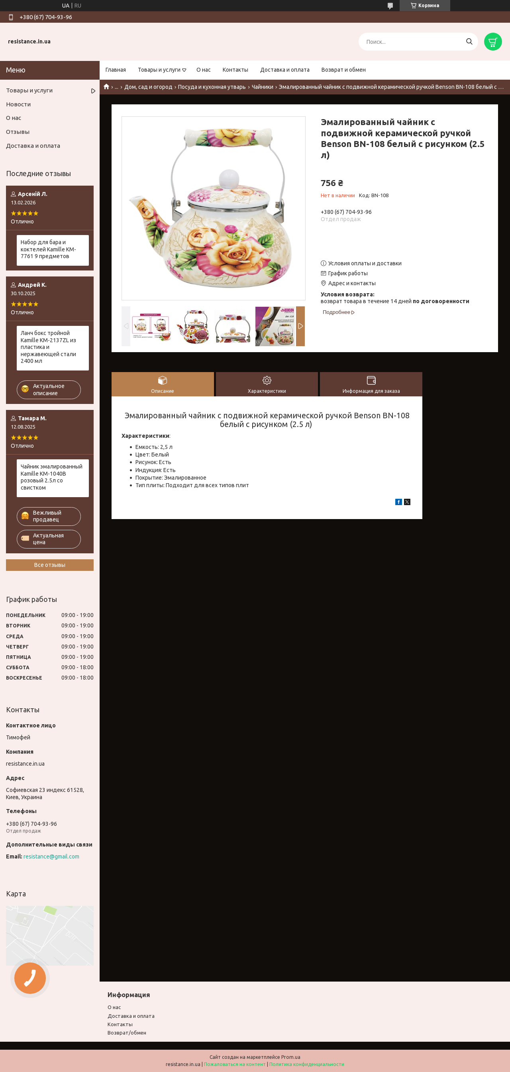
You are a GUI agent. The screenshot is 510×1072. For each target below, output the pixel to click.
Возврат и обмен (344, 70)
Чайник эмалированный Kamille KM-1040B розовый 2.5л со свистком (51, 477)
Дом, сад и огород (148, 87)
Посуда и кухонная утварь (212, 87)
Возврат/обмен (127, 1032)
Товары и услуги (159, 70)
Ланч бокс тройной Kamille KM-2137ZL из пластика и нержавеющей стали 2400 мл (48, 347)
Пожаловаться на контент (235, 1064)
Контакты (235, 70)
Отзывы (17, 131)
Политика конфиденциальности (306, 1064)
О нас (203, 70)
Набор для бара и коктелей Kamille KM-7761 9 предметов (48, 249)
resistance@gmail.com (51, 856)
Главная (116, 70)
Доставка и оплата (285, 70)
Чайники (262, 87)
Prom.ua (290, 1057)
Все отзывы (49, 565)
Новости (18, 104)
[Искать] (469, 42)
